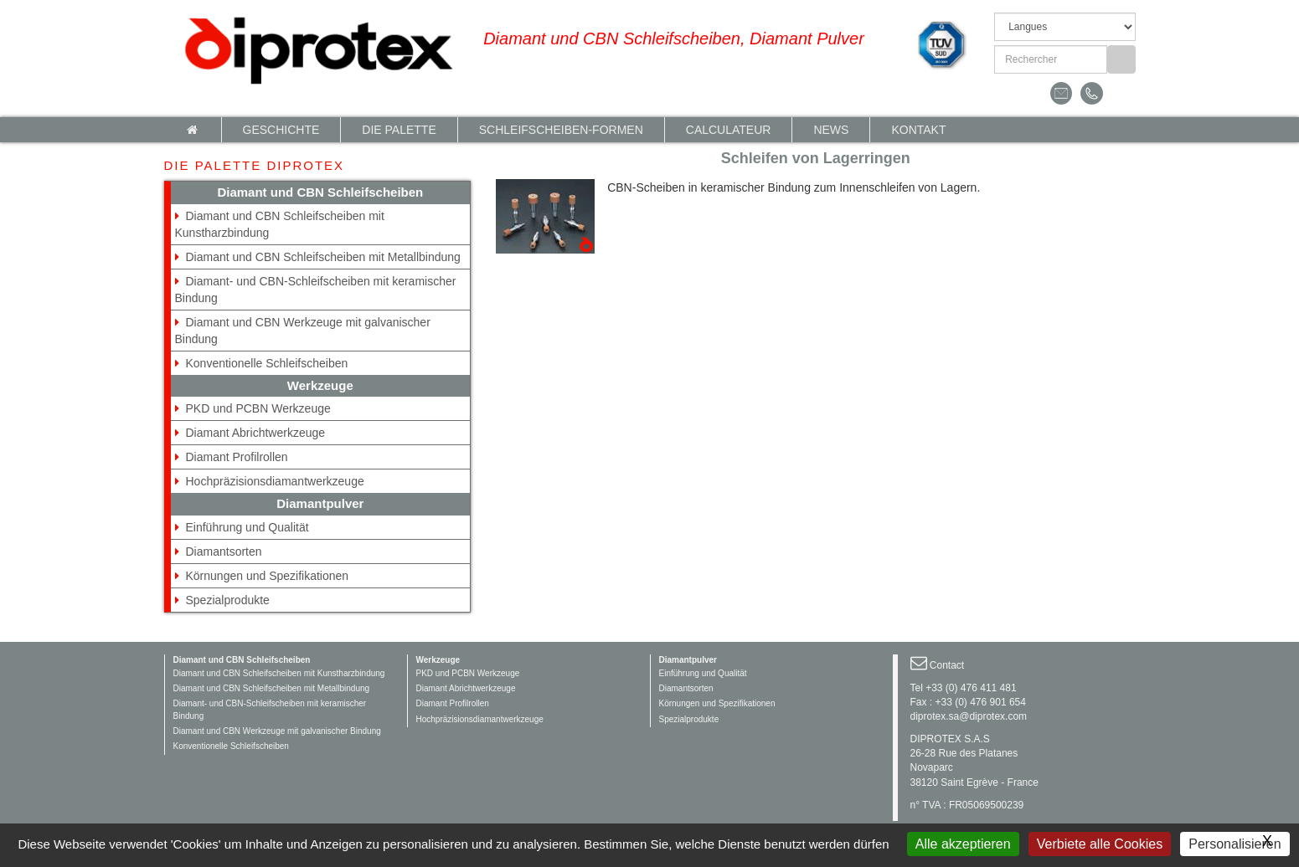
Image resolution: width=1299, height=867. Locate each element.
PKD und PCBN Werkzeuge (258, 408)
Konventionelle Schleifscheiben (267, 363)
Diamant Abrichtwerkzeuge (256, 432)
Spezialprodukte (228, 600)
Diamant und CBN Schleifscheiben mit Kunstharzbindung (279, 673)
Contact (947, 665)
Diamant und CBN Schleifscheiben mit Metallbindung (323, 257)
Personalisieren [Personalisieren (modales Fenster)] (1234, 844)
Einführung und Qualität (247, 527)
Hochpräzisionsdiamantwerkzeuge (275, 481)
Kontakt (918, 129)
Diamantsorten (224, 551)
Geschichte (281, 129)
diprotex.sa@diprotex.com (969, 716)
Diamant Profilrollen (237, 457)
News (830, 129)
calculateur (728, 129)
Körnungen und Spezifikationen (267, 575)
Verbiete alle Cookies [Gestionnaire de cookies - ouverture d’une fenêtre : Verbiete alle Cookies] (1099, 844)
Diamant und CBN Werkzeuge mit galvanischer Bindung (277, 731)
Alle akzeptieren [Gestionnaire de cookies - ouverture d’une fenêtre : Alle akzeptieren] (963, 844)
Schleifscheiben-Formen (561, 129)
